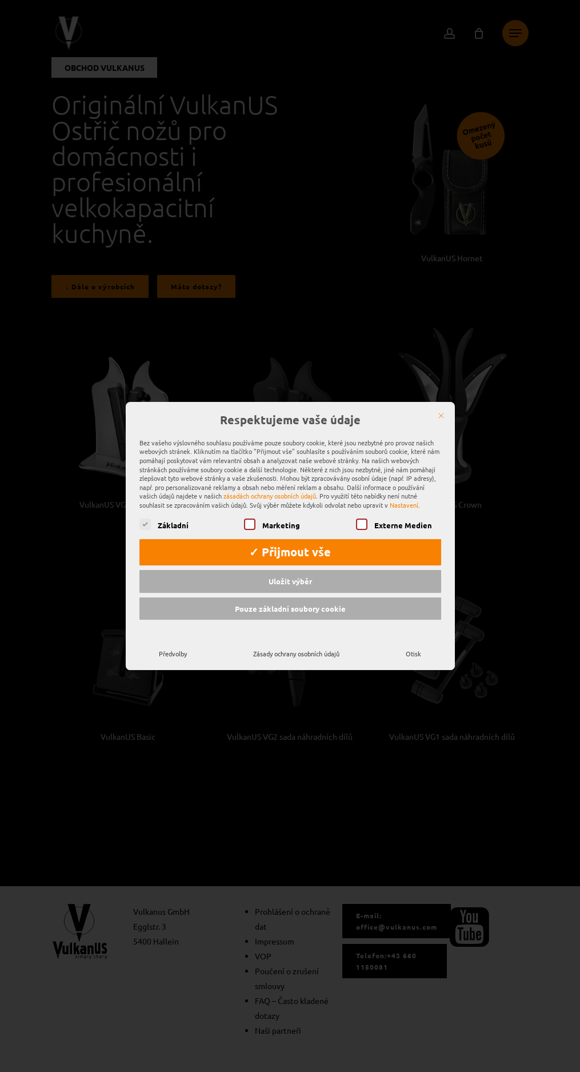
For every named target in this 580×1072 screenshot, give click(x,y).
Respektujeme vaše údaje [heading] (290, 411)
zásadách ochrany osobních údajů (269, 486)
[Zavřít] (441, 406)
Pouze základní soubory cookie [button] (290, 599)
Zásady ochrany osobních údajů (296, 644)
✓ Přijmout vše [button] (290, 543)
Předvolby (173, 644)
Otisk (413, 644)
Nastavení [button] (404, 495)
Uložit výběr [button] (290, 572)
